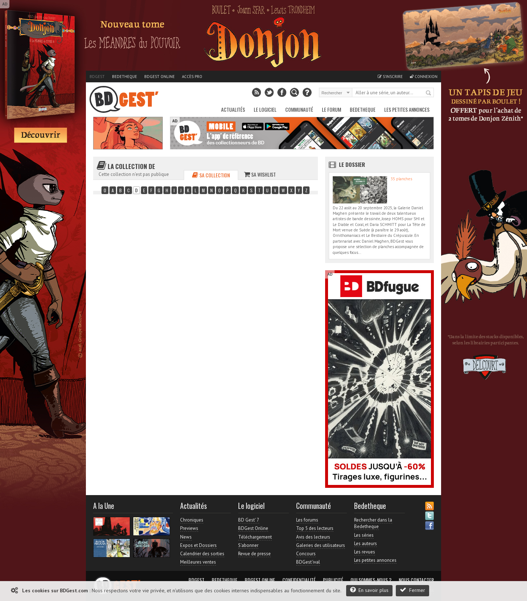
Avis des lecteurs (313, 537)
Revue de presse (254, 554)
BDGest (97, 76)
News (186, 537)
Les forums (307, 520)
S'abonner (248, 545)
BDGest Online (159, 76)
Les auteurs (365, 543)
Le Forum (331, 109)
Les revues (364, 552)
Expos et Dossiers (198, 545)
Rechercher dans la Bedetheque (373, 523)
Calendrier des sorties (202, 554)
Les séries (364, 535)
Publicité (333, 580)
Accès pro (192, 76)
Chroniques (191, 520)
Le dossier (352, 164)
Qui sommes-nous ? (370, 580)
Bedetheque (124, 76)
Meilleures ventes (198, 562)
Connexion (423, 76)
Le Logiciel (265, 109)
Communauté (299, 109)
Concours (306, 554)
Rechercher (429, 93)
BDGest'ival (308, 562)
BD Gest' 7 (248, 520)
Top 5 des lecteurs (314, 528)
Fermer (412, 589)
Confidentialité (299, 580)
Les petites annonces (407, 109)
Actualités (233, 109)
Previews (189, 528)
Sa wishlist (260, 174)
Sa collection (211, 175)
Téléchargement (255, 537)
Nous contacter (416, 580)
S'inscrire (390, 76)
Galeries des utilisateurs (320, 545)
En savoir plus (369, 589)
